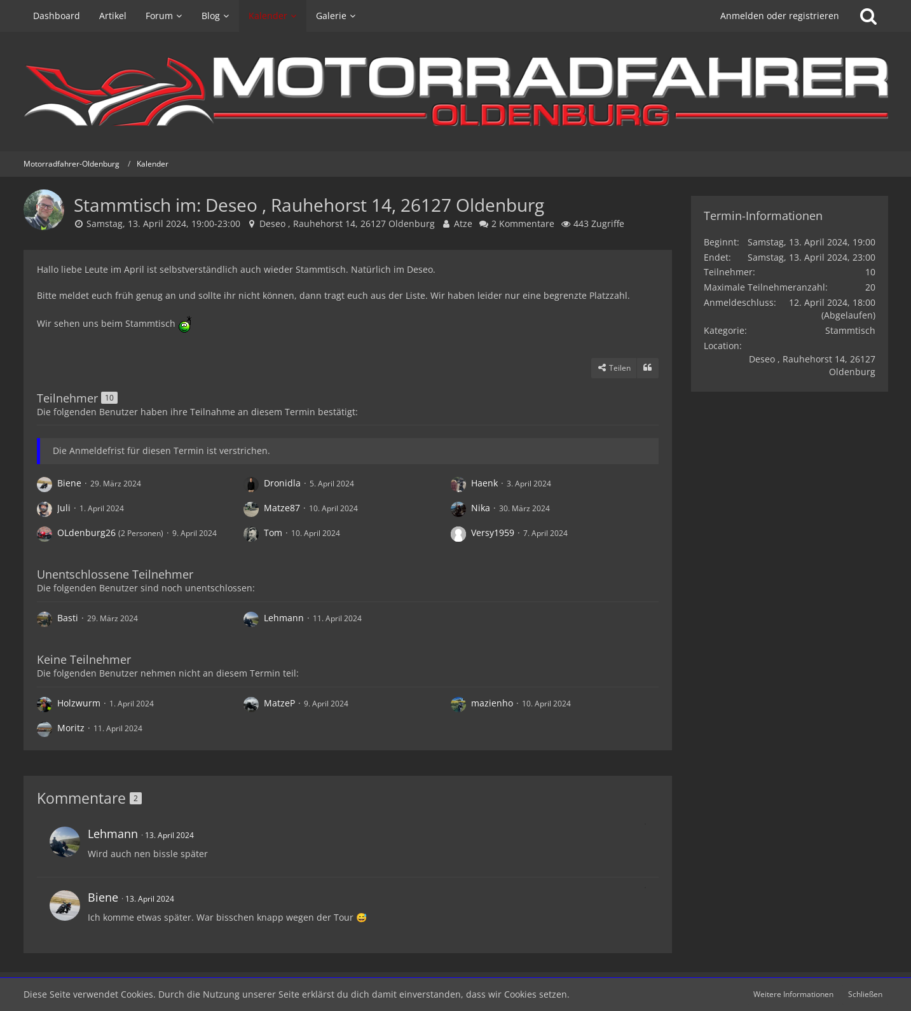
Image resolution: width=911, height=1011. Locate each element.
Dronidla (282, 483)
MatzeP (279, 703)
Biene (69, 483)
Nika (480, 508)
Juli (64, 508)
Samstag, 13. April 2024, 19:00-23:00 (163, 223)
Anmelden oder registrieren (779, 16)
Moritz (71, 728)
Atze (463, 223)
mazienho (492, 703)
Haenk (484, 483)
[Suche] (868, 16)
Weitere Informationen (793, 994)
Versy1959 (492, 532)
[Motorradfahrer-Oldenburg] (456, 91)
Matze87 (282, 508)
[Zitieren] (648, 368)
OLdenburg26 (86, 532)
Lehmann (284, 618)
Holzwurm (78, 703)
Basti (67, 618)
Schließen (865, 994)
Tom (273, 532)
